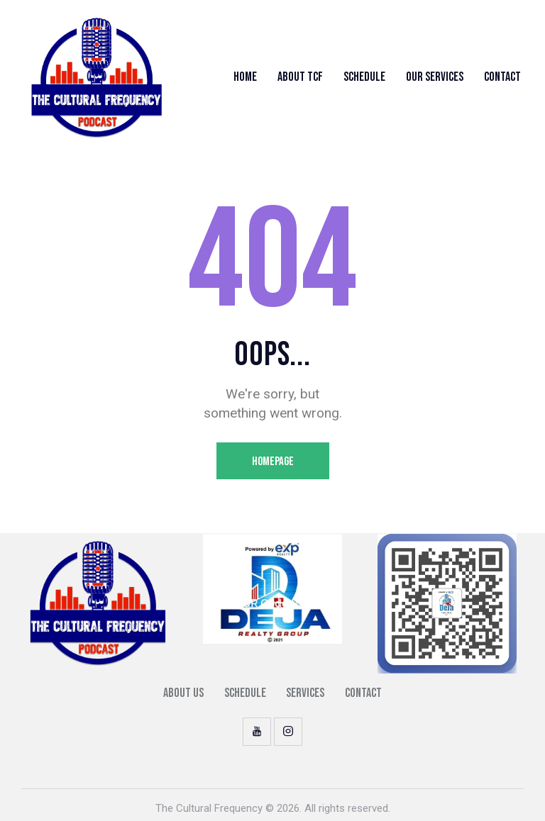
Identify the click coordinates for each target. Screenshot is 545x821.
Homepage (273, 461)
